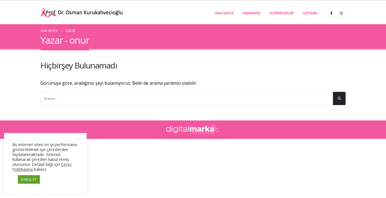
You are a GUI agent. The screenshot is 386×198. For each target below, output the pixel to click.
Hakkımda (251, 13)
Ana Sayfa (224, 13)
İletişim (310, 13)
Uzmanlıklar (281, 13)
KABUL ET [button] (29, 179)
